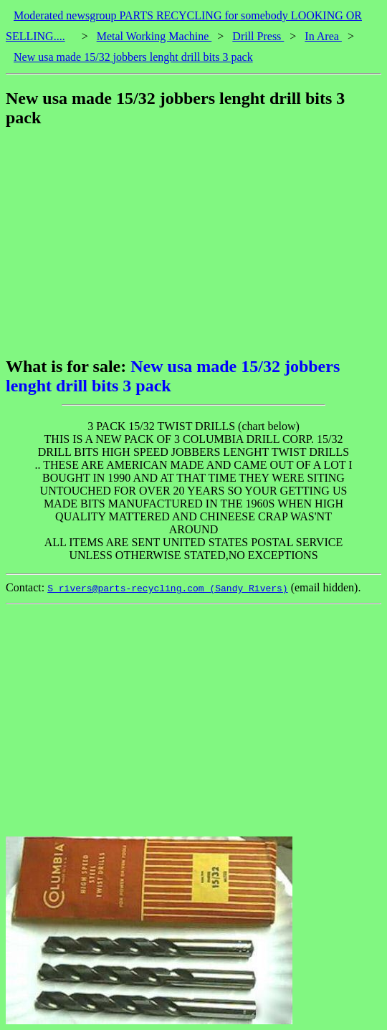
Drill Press (258, 36)
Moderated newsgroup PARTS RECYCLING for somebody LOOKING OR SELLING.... (184, 25)
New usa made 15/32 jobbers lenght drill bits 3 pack (133, 57)
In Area (323, 36)
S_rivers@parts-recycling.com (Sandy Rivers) (167, 588)
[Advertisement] (196, 242)
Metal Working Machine (154, 36)
